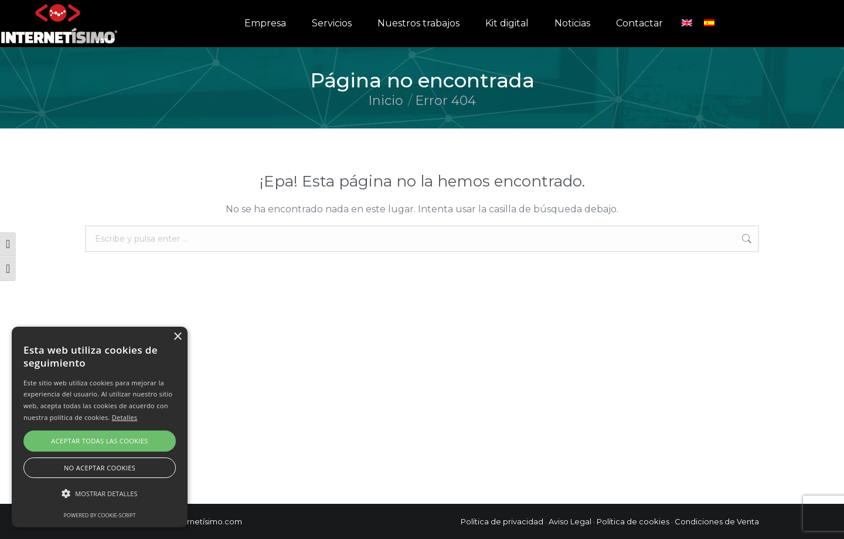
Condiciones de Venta (717, 521)
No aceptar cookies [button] (99, 467)
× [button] (177, 337)
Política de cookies (633, 521)
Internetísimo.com (207, 521)
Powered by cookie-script (100, 515)
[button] (99, 494)
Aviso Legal (570, 521)
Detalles (125, 417)
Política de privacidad (502, 521)
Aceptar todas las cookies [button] (99, 440)
